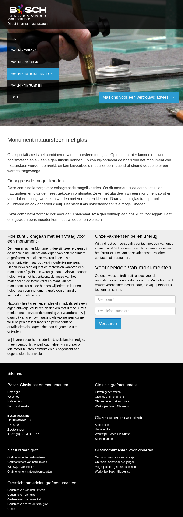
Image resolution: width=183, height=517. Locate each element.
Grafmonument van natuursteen (27, 462)
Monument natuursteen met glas (32, 73)
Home (14, 38)
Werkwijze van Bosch (20, 467)
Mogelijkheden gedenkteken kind (115, 467)
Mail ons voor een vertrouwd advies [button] (138, 97)
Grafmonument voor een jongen (114, 462)
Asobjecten (102, 424)
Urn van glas (103, 429)
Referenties (14, 401)
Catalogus (13, 392)
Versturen (108, 323)
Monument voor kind (24, 62)
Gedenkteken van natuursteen (26, 490)
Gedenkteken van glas (21, 494)
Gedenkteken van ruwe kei (24, 499)
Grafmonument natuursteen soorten (29, 471)
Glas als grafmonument (109, 396)
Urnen (15, 97)
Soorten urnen (104, 439)
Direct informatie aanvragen (27, 23)
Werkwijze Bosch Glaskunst (112, 406)
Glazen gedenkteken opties (112, 401)
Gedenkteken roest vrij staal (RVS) (29, 504)
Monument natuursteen (26, 85)
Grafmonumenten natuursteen (26, 457)
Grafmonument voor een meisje (114, 457)
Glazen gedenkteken (108, 392)
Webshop (13, 396)
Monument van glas (23, 50)
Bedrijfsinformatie (18, 406)
